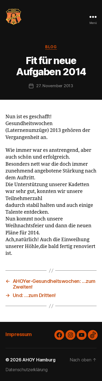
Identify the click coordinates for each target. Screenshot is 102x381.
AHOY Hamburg (38, 359)
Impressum (18, 334)
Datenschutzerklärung (26, 369)
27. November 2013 (54, 85)
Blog (51, 46)
